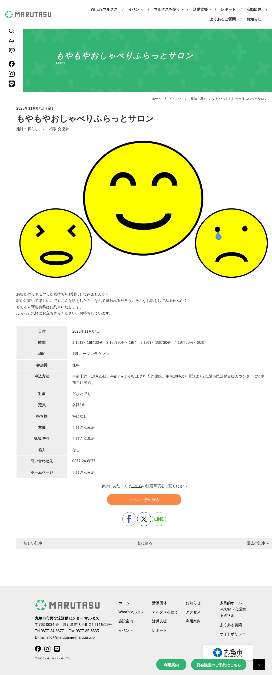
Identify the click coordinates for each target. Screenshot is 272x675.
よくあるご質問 (223, 19)
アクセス (193, 612)
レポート (228, 9)
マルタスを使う (167, 9)
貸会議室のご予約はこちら (218, 665)
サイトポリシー (233, 634)
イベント (135, 9)
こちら (136, 486)
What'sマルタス (104, 9)
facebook (129, 519)
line (159, 519)
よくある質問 (231, 625)
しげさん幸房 (83, 472)
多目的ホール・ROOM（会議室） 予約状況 (235, 609)
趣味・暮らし (200, 99)
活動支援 (200, 9)
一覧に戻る (143, 543)
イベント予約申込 (144, 500)
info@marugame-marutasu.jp (70, 637)
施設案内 (125, 621)
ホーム (157, 99)
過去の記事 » (258, 543)
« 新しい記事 (31, 543)
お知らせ (253, 19)
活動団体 (253, 9)
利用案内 (171, 665)
